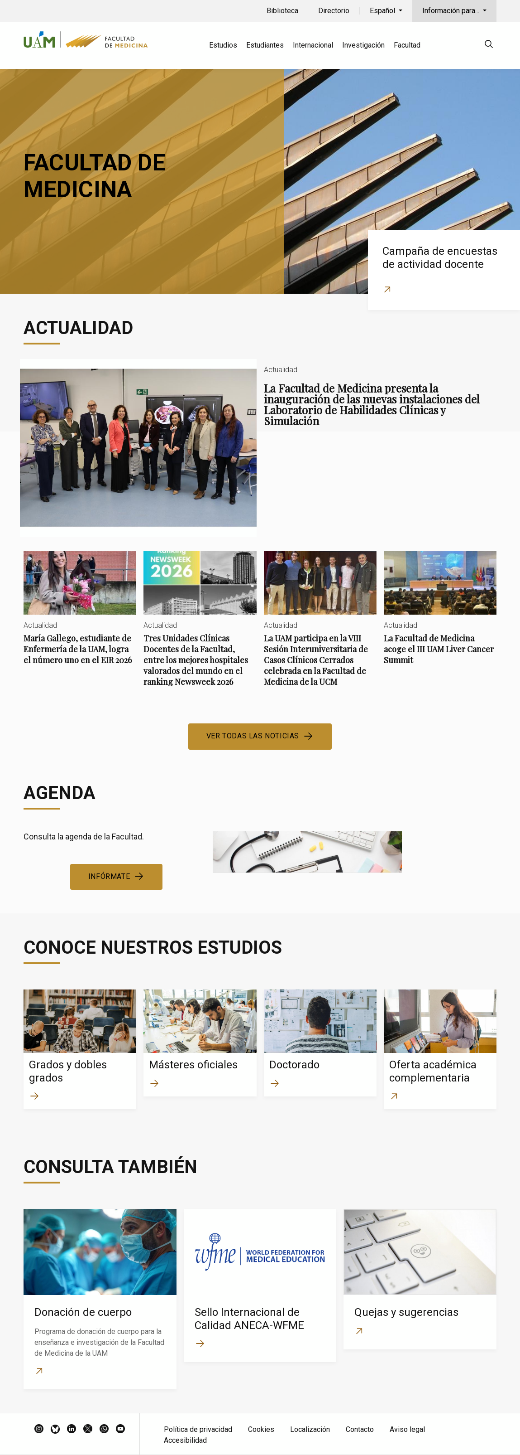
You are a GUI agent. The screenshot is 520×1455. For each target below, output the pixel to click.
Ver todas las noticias (252, 736)
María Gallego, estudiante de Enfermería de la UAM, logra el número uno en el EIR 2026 (80, 615)
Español (383, 10)
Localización (310, 1429)
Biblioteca (282, 10)
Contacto (360, 1429)
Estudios (223, 45)
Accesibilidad (185, 1440)
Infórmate (109, 876)
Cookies (261, 1429)
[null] (488, 45)
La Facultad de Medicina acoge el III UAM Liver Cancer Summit (440, 615)
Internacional (313, 45)
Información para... (451, 10)
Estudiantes (265, 45)
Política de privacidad (198, 1429)
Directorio (333, 10)
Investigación (363, 45)
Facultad (407, 45)
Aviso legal (407, 1429)
